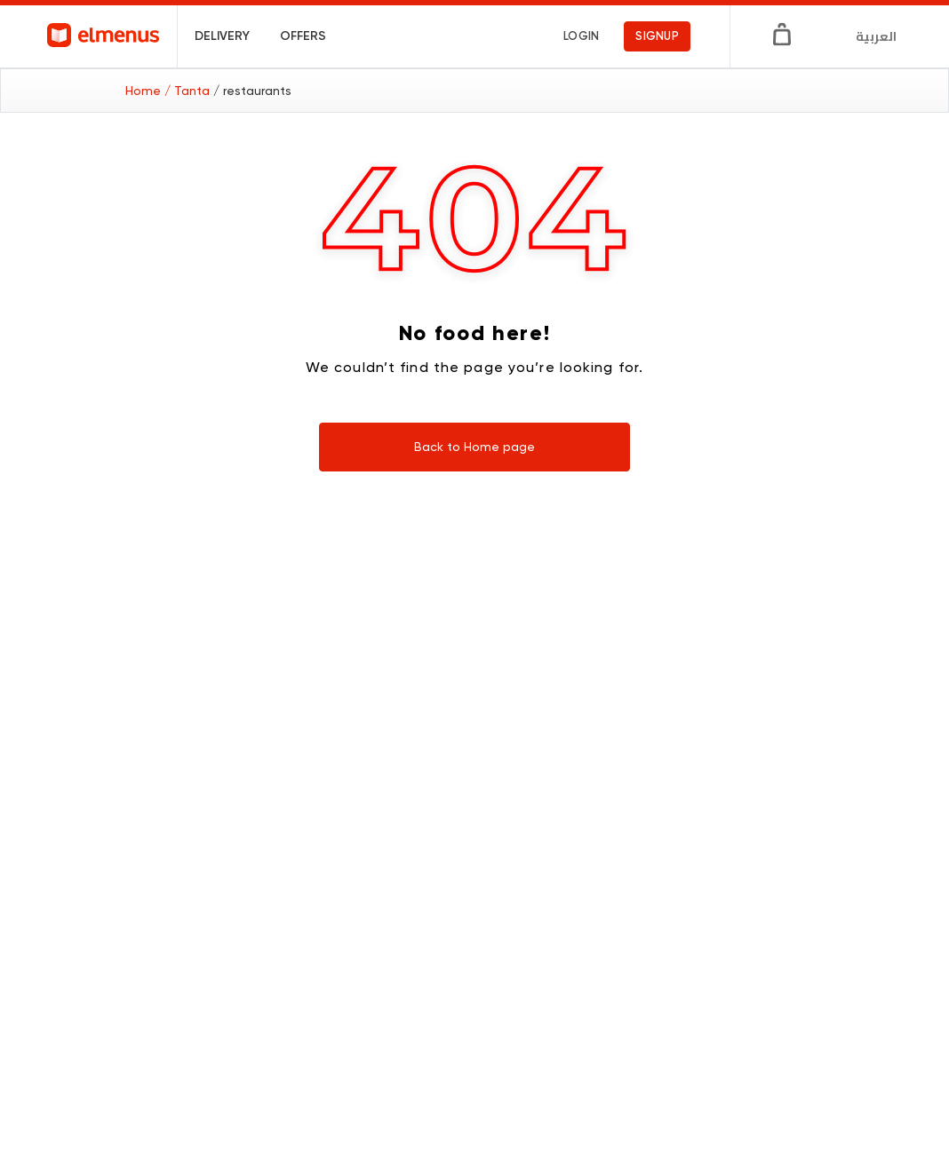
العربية (876, 36)
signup (657, 36)
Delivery (222, 36)
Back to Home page (474, 446)
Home (144, 90)
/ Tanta (188, 90)
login (581, 36)
